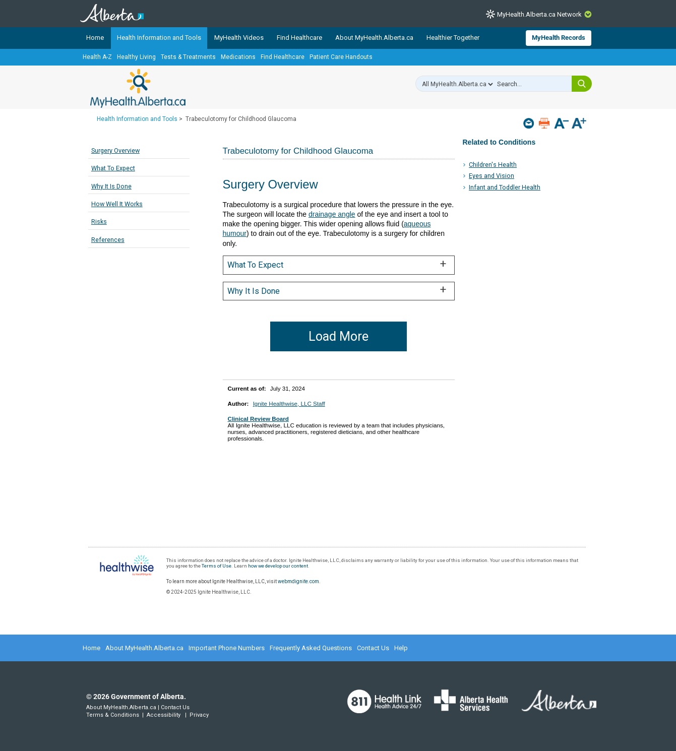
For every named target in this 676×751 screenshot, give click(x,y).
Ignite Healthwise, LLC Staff (289, 403)
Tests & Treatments (188, 56)
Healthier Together (452, 37)
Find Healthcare (299, 37)
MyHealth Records (558, 37)
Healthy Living (136, 56)
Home (95, 37)
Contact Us (373, 648)
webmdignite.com (298, 581)
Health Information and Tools (159, 37)
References (108, 239)
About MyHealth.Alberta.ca (374, 37)
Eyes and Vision (491, 175)
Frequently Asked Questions (311, 648)
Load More (338, 336)
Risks (99, 221)
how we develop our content (278, 566)
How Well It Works (117, 204)
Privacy (199, 715)
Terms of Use (216, 566)
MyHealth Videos (239, 37)
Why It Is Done (111, 186)
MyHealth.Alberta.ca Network (539, 14)
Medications (238, 56)
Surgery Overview (115, 150)
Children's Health (493, 164)
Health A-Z (97, 56)
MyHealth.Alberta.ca (138, 88)
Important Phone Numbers (227, 648)
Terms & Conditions (112, 715)
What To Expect (113, 168)
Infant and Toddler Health (504, 187)
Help (401, 648)
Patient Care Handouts (341, 56)
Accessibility (163, 715)
